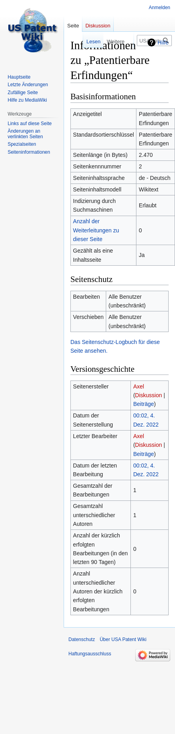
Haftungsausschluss (89, 654)
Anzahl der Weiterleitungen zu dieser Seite (96, 230)
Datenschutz (81, 639)
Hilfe (163, 42)
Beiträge (143, 404)
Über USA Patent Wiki (123, 639)
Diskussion (148, 395)
